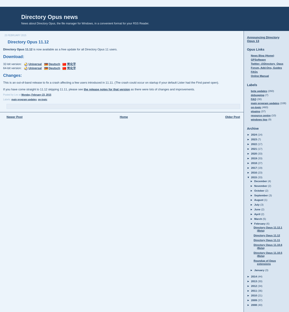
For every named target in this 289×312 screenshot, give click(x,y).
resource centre (261, 115)
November (261, 185)
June (257, 209)
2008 (254, 304)
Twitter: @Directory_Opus (267, 63)
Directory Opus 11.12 (28, 42)
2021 (254, 148)
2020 (254, 153)
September (261, 195)
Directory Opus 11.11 (267, 240)
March (258, 218)
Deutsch (54, 64)
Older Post (232, 117)
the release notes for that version (107, 89)
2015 (254, 177)
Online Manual (260, 75)
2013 (254, 281)
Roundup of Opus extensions (265, 262)
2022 (254, 144)
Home (124, 117)
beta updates (259, 90)
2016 (254, 172)
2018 (254, 163)
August (259, 199)
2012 (254, 285)
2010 (254, 295)
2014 (254, 276)
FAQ (253, 99)
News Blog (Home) (262, 55)
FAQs (254, 71)
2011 (254, 290)
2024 (254, 134)
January (259, 270)
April (257, 214)
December (261, 181)
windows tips (259, 119)
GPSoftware (258, 59)
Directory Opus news (49, 17)
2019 (254, 158)
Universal (35, 64)
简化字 (71, 64)
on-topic (42, 99)
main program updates (24, 99)
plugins (255, 111)
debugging (257, 95)
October (259, 190)
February (260, 223)
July (257, 204)
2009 (254, 300)
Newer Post (15, 117)
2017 (254, 167)
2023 (254, 139)
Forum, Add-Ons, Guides (266, 67)
